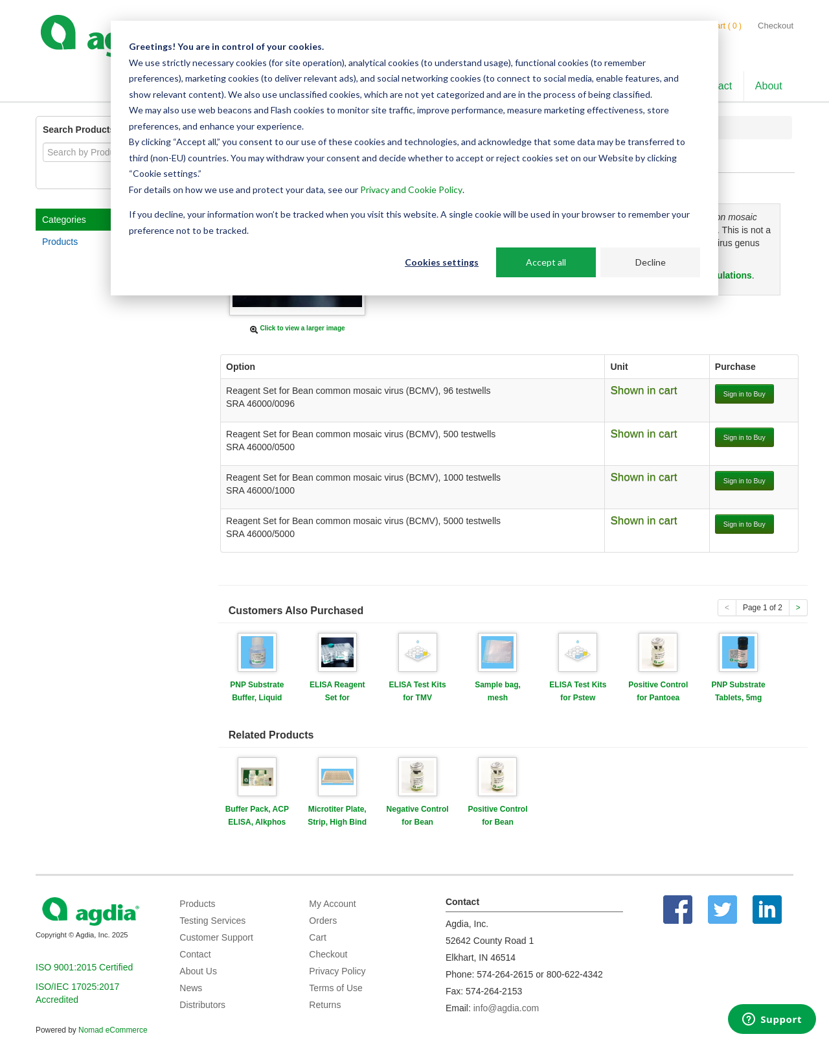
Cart (317, 937)
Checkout (775, 25)
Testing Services (212, 920)
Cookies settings (442, 262)
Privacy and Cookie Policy (411, 189)
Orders (323, 920)
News (190, 988)
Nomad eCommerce (112, 1030)
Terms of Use (335, 988)
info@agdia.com (506, 1008)
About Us (198, 971)
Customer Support (216, 937)
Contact (194, 954)
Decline (650, 262)
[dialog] (414, 158)
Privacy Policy (337, 971)
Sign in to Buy (744, 394)
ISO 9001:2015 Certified (84, 967)
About (768, 85)
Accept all (546, 262)
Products (60, 241)
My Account (332, 904)
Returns (325, 1005)
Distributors (202, 1005)
